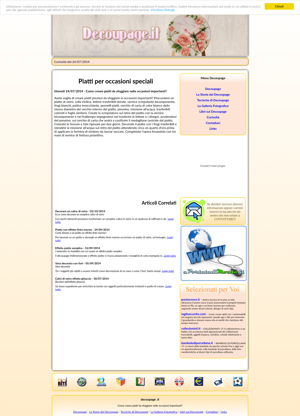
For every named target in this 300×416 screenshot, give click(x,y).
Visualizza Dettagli (162, 10)
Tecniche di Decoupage (213, 100)
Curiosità (213, 117)
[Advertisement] (116, 167)
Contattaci (213, 123)
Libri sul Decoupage (213, 111)
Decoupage (213, 89)
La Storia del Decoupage (213, 94)
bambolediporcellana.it (197, 343)
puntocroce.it (190, 299)
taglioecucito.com (193, 314)
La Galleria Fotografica (213, 106)
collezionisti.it (191, 328)
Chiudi (279, 6)
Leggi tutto (170, 255)
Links (213, 128)
